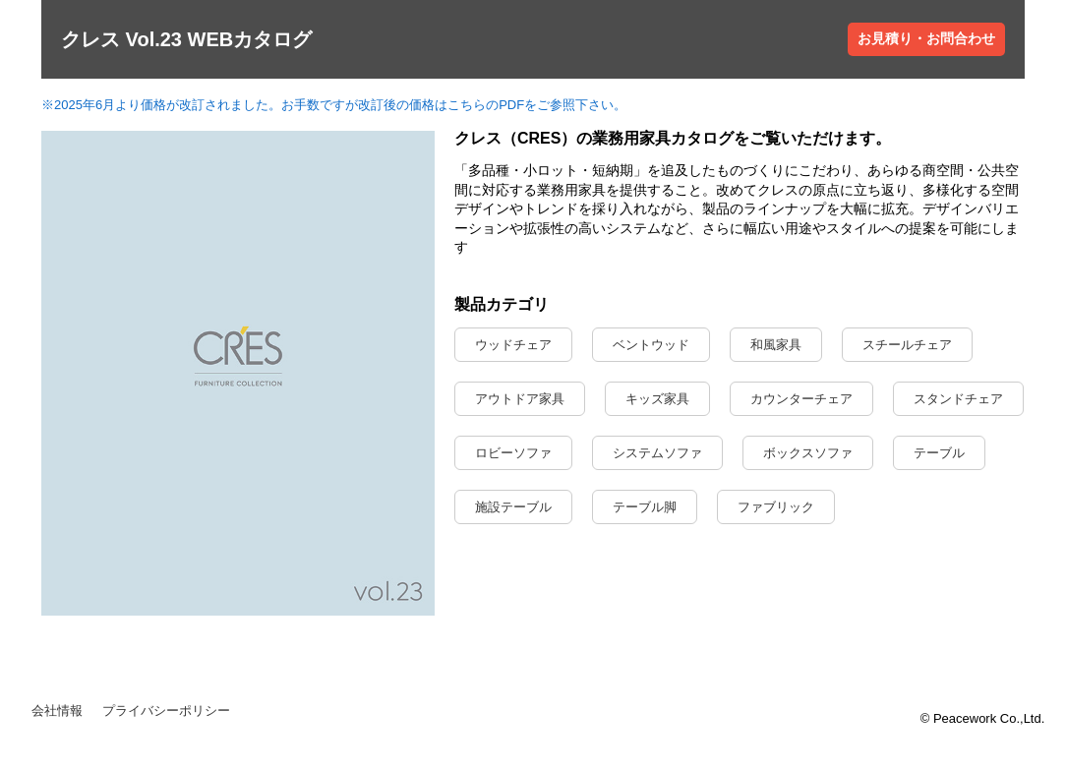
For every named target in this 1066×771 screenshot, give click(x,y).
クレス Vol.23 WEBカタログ (186, 39)
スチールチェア (907, 344)
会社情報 (57, 710)
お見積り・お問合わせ (926, 38)
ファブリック (776, 507)
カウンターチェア (801, 398)
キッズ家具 (657, 398)
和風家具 (775, 344)
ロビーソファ (513, 452)
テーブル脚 (645, 507)
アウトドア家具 (519, 398)
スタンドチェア (958, 398)
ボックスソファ (808, 452)
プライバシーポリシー (166, 710)
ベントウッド (651, 344)
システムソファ (657, 452)
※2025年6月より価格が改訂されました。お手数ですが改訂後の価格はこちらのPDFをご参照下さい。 (333, 104)
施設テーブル (513, 507)
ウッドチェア (513, 344)
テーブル (939, 452)
